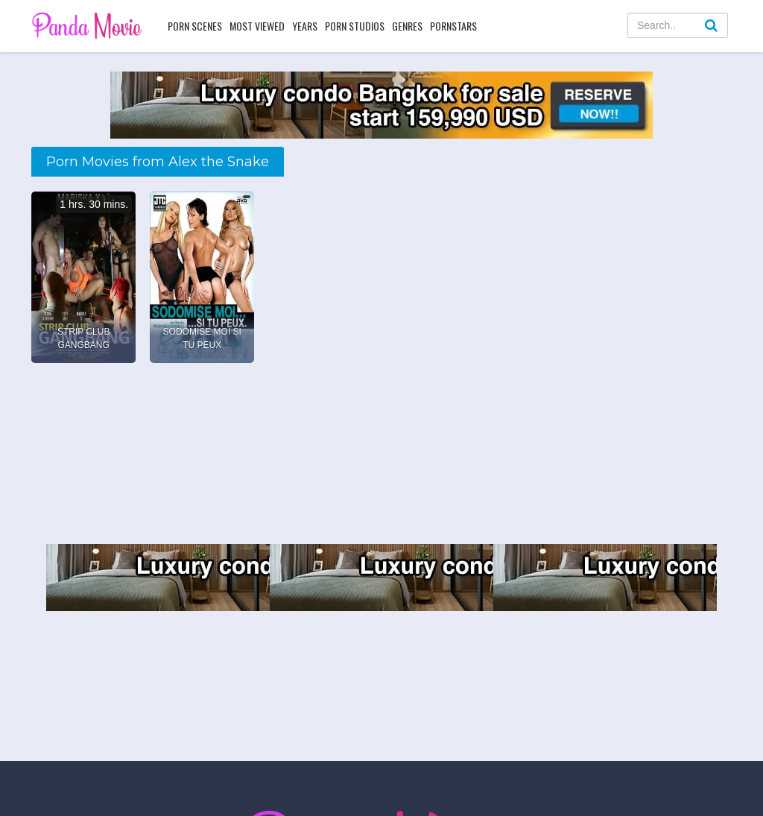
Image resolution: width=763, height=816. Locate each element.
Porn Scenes (195, 26)
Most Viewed (257, 26)
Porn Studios (354, 26)
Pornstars (453, 26)
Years (304, 26)
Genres (407, 26)
